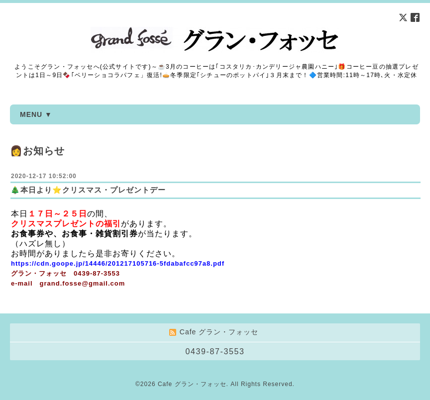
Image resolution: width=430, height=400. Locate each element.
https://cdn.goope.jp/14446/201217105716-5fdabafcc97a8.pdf (117, 263)
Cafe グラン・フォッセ (192, 384)
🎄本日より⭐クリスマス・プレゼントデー (88, 190)
